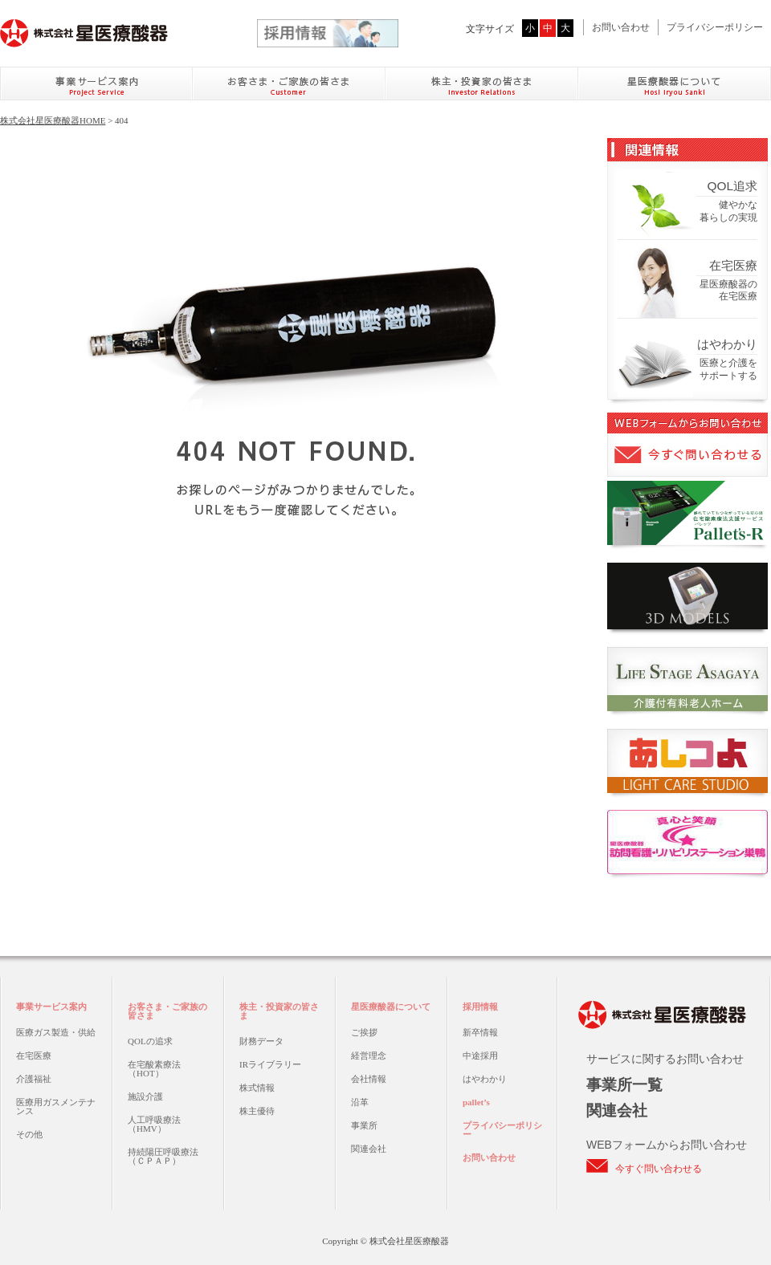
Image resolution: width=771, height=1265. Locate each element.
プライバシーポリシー (715, 27)
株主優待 (257, 1111)
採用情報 (480, 1006)
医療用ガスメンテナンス (56, 1106)
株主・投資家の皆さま (279, 1011)
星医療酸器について (390, 1006)
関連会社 (368, 1148)
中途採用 (480, 1055)
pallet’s (476, 1102)
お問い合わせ (621, 27)
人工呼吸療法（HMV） (154, 1124)
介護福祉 (33, 1079)
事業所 (364, 1125)
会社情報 (368, 1079)
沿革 (360, 1102)
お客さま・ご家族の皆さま (167, 1011)
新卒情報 (480, 1032)
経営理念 (368, 1055)
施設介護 (145, 1096)
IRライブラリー (270, 1064)
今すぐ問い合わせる (658, 1168)
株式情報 (257, 1087)
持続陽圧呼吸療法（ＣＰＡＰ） (163, 1156)
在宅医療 (33, 1055)
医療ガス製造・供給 (56, 1032)
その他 (29, 1134)
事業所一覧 (624, 1084)
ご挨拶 (364, 1032)
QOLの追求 (150, 1041)
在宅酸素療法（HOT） (154, 1069)
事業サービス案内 (51, 1006)
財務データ (261, 1041)
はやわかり (485, 1079)
